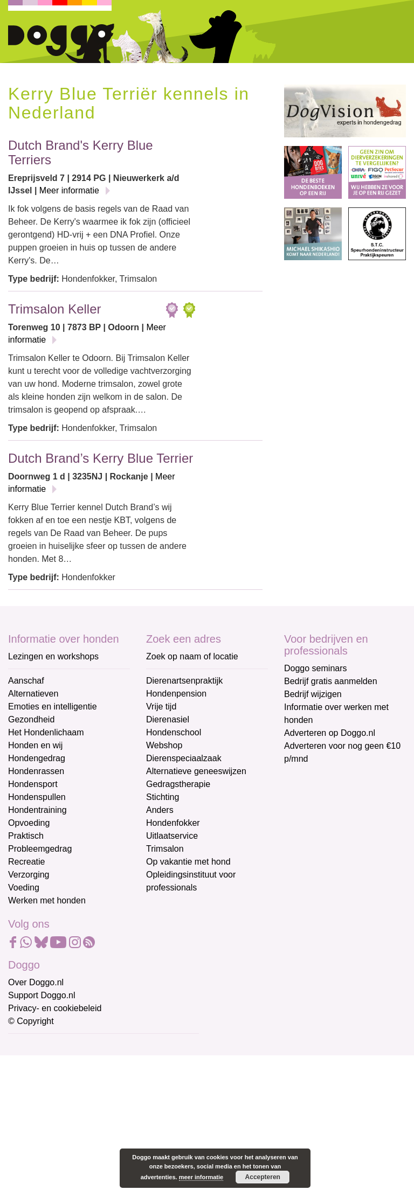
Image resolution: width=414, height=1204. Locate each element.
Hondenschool (173, 732)
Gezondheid (31, 719)
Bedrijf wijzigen (313, 694)
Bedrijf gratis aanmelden (330, 681)
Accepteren (262, 1177)
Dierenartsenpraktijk (184, 680)
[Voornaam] (85, 1099)
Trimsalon (165, 848)
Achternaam (32, 1118)
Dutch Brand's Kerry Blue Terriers (80, 152)
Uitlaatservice (172, 835)
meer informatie (201, 1177)
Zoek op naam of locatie (192, 656)
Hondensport (33, 784)
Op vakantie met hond (188, 861)
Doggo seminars (315, 668)
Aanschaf (26, 680)
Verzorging (29, 874)
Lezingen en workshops (53, 656)
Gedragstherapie (178, 784)
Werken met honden (47, 900)
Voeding (23, 887)
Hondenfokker (173, 822)
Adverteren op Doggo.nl (329, 732)
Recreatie (26, 861)
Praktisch (26, 835)
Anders (160, 810)
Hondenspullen (37, 797)
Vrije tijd (161, 706)
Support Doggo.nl (41, 995)
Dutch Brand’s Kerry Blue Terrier (100, 458)
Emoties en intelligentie (52, 706)
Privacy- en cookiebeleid (54, 1008)
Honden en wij (35, 745)
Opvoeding (29, 822)
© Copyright (31, 1021)
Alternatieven (33, 693)
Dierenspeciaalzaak (184, 758)
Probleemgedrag (40, 848)
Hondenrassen (36, 771)
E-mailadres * (35, 1047)
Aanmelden (85, 1163)
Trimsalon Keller (54, 309)
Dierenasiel (167, 719)
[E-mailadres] (85, 1063)
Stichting (162, 797)
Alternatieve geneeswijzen (196, 771)
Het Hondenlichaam (46, 732)
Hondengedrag (36, 758)
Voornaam (28, 1082)
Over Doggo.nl (36, 982)
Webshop (164, 745)
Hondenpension (176, 693)
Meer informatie (69, 190)
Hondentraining (37, 810)
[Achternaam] (85, 1134)
